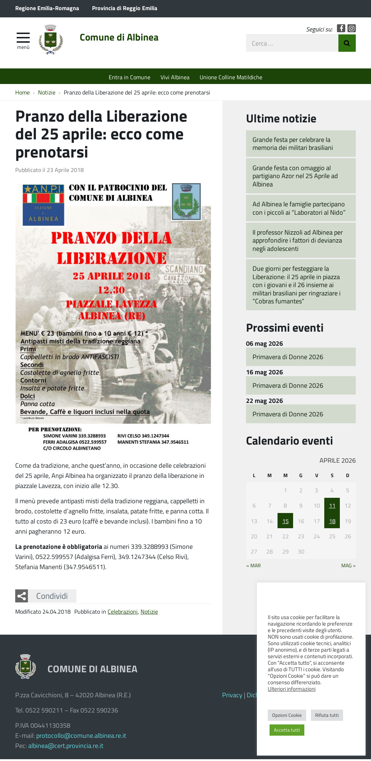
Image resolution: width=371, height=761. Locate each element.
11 (332, 507)
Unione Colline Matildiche (231, 77)
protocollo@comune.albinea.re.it (81, 737)
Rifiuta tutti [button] (327, 715)
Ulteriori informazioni (292, 688)
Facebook (341, 30)
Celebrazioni (123, 613)
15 (285, 522)
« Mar (253, 567)
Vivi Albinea (175, 77)
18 (332, 522)
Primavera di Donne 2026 (288, 358)
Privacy (232, 696)
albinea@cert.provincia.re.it (65, 747)
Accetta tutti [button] (287, 730)
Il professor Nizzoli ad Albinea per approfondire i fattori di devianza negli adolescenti (298, 242)
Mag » (348, 567)
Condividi (52, 598)
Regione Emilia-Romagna (47, 8)
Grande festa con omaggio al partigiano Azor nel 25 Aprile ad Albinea (295, 177)
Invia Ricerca (347, 44)
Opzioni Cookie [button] (287, 715)
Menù (23, 48)
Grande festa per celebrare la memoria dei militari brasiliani (293, 145)
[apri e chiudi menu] (23, 38)
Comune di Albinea (124, 38)
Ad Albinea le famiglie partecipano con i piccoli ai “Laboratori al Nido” (299, 209)
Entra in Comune (129, 77)
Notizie (149, 613)
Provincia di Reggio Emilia (124, 8)
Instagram (351, 30)
